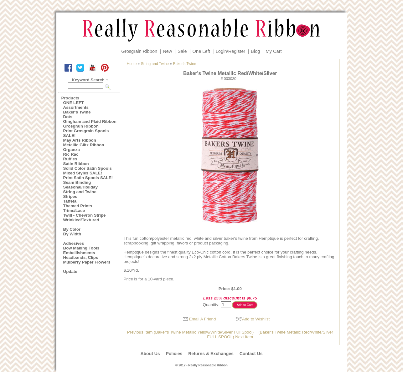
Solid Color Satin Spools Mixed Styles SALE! (87, 170)
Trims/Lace (74, 210)
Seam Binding (77, 182)
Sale (182, 51)
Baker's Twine (77, 112)
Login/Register (230, 51)
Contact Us (251, 353)
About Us (150, 353)
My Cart (274, 51)
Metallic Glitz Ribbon (83, 145)
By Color (72, 229)
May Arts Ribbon (79, 140)
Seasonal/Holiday (80, 187)
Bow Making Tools (81, 248)
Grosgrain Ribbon (139, 51)
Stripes (70, 196)
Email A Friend (202, 319)
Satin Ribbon (76, 163)
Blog (255, 51)
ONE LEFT (73, 102)
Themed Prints (77, 206)
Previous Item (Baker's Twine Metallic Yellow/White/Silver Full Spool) (190, 332)
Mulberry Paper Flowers (87, 262)
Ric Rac (71, 154)
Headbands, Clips (80, 257)
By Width (72, 234)
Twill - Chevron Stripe (84, 215)
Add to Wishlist (256, 319)
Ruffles (70, 159)
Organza (71, 149)
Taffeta (70, 201)
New (167, 51)
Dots (68, 116)
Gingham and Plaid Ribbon (89, 121)
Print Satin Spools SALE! (88, 177)
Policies (174, 353)
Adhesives (73, 243)
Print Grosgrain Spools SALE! (86, 133)
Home (132, 64)
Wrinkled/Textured (81, 220)
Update (70, 271)
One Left (201, 51)
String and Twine (79, 191)
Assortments (76, 107)
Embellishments (79, 252)
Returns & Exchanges (211, 353)
